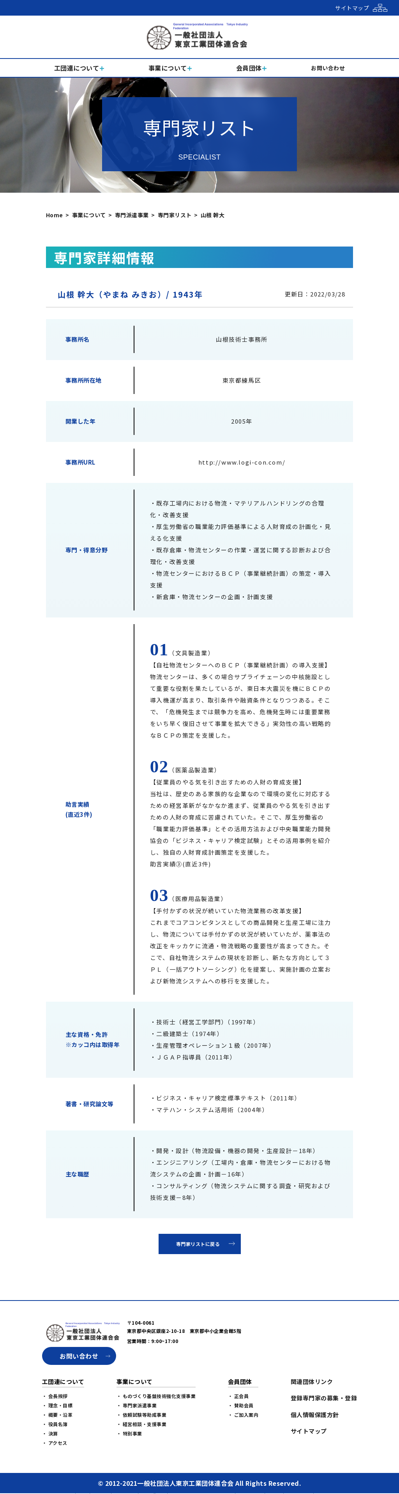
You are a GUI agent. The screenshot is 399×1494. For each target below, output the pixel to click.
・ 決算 (50, 1433)
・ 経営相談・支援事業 (142, 1424)
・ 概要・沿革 (57, 1414)
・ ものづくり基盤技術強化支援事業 (156, 1396)
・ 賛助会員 (241, 1405)
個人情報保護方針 (315, 1415)
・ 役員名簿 (55, 1424)
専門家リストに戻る (198, 1243)
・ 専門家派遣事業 (137, 1405)
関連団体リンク (312, 1381)
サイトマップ (309, 1431)
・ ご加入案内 (243, 1414)
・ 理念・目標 (57, 1405)
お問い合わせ (79, 1356)
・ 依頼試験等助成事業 (142, 1414)
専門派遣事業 (132, 215)
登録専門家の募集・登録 (324, 1398)
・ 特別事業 (129, 1433)
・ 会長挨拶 (55, 1396)
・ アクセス (54, 1442)
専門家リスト (175, 215)
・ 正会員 (238, 1396)
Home (54, 215)
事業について (89, 215)
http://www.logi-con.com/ (241, 462)
